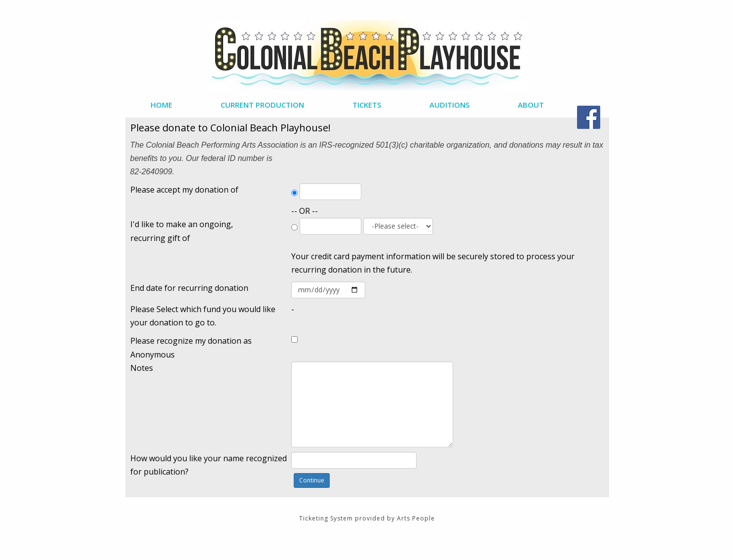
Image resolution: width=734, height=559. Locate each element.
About (531, 105)
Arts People (416, 518)
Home (161, 105)
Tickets (366, 105)
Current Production (262, 105)
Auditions (449, 105)
